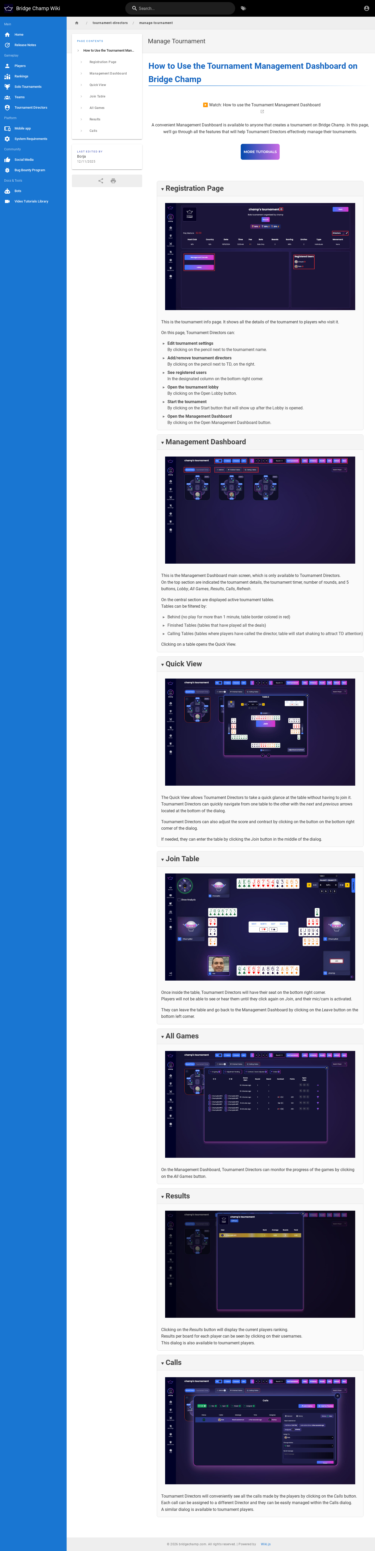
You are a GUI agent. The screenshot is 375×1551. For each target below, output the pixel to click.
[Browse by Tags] (243, 8)
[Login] (366, 8)
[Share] (101, 181)
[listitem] (107, 50)
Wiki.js (266, 1544)
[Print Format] (113, 181)
